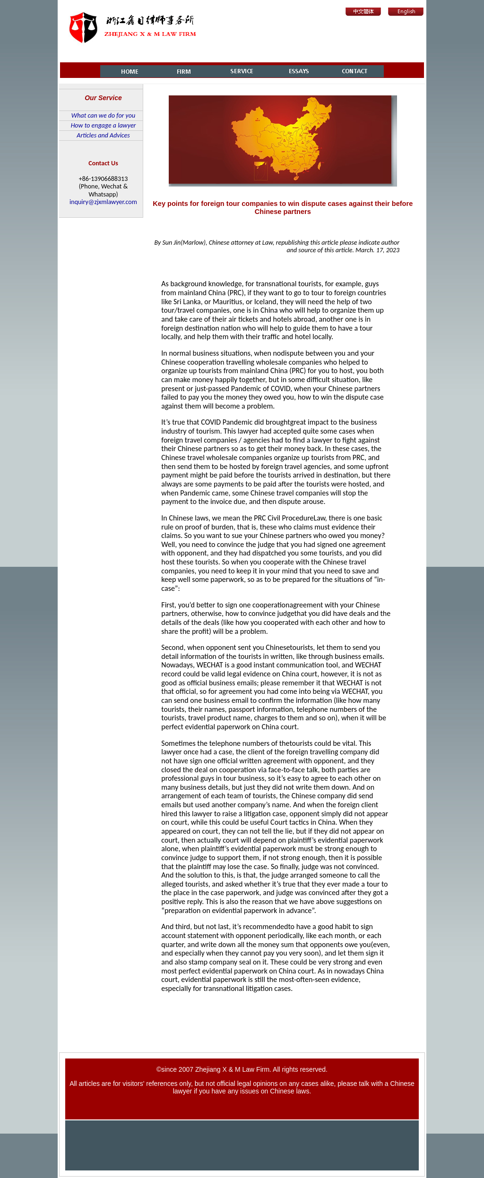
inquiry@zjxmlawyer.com (103, 202)
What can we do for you (103, 115)
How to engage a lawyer (103, 125)
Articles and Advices (103, 135)
